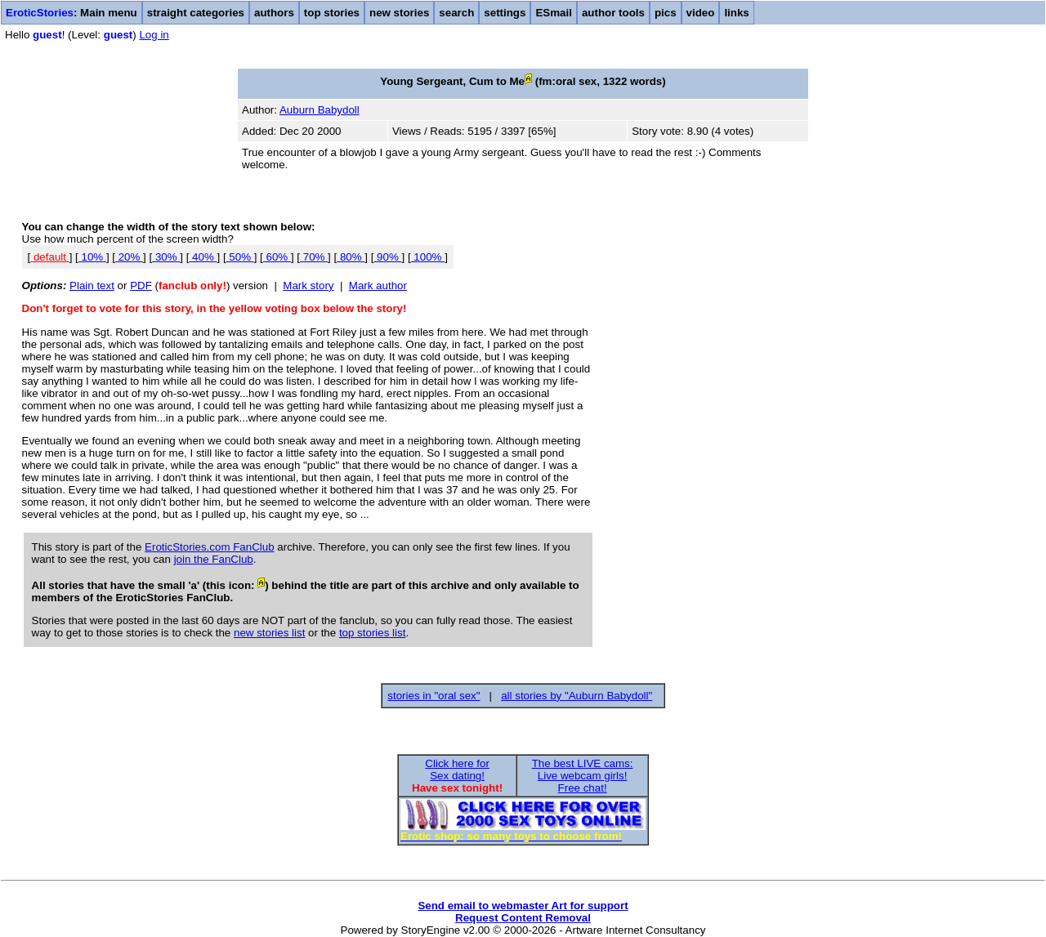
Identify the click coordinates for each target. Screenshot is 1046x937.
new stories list (269, 633)
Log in (153, 35)
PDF (141, 285)
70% (314, 257)
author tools (613, 13)
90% (387, 257)
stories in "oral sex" (433, 695)
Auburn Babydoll (319, 110)
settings (504, 13)
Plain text (91, 285)
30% (166, 257)
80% (350, 257)
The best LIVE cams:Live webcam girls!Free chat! (582, 775)
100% (428, 257)
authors (274, 13)
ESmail (553, 13)
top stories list (372, 633)
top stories (332, 13)
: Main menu (71, 13)
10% (92, 257)
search (456, 13)
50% (240, 257)
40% (203, 257)
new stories (399, 13)
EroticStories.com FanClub (210, 547)
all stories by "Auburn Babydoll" (576, 695)
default (49, 257)
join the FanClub (213, 559)
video (700, 13)
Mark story (308, 285)
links (736, 13)
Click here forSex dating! (457, 769)
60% (277, 257)
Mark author (378, 285)
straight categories (195, 13)
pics (666, 13)
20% (129, 257)
